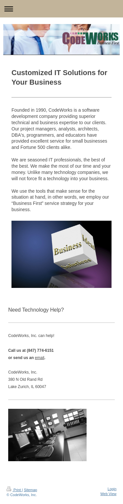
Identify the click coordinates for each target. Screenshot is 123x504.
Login (112, 489)
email (39, 357)
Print (14, 490)
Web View (108, 494)
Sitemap (30, 490)
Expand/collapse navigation (61, 9)
